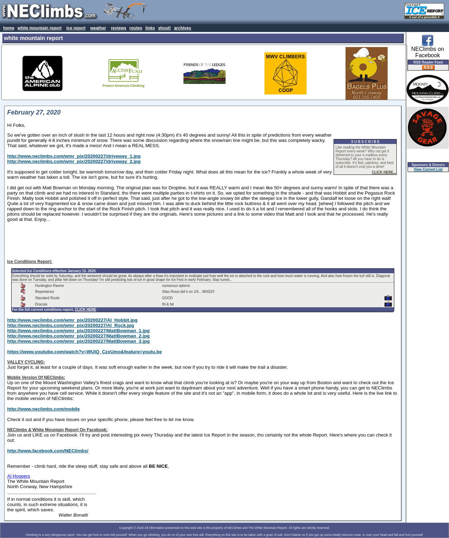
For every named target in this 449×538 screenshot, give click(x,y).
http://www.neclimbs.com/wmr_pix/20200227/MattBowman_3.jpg (78, 341)
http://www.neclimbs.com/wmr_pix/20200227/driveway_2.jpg (74, 161)
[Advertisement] (202, 240)
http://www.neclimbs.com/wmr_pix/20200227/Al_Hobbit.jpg (72, 320)
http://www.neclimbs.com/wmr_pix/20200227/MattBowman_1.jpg (78, 330)
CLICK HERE (85, 309)
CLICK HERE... (384, 172)
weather (98, 28)
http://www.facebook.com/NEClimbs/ (47, 450)
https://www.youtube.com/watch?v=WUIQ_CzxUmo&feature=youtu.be (84, 351)
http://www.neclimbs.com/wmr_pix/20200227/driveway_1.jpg (74, 156)
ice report (76, 28)
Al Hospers (18, 476)
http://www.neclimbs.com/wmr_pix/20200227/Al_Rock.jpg (70, 325)
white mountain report (40, 28)
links (150, 28)
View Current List (428, 169)
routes (135, 28)
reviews (118, 28)
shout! (164, 28)
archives (182, 28)
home (8, 28)
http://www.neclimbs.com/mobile (43, 409)
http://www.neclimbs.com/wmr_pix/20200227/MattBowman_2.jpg (78, 336)
